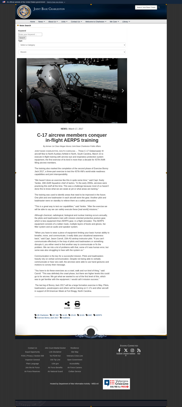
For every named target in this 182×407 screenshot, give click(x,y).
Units (64, 22)
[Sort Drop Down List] (72, 52)
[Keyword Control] (30, 34)
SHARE (67, 305)
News (41, 22)
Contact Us (76, 22)
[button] (56, 2)
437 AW (55, 315)
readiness (66, 318)
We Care (114, 22)
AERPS (99, 315)
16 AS (81, 315)
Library (126, 22)
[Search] (146, 7)
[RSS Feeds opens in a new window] (139, 351)
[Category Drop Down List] (72, 45)
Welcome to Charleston (95, 22)
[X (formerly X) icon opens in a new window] (126, 351)
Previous (21, 90)
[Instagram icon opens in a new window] (132, 351)
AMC (90, 315)
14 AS (64, 315)
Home (32, 22)
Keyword (22, 31)
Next (122, 90)
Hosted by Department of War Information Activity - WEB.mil (74, 384)
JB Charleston (43, 315)
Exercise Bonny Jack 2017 (48, 318)
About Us (53, 22)
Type (20, 41)
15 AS (73, 315)
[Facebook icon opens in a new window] (119, 351)
